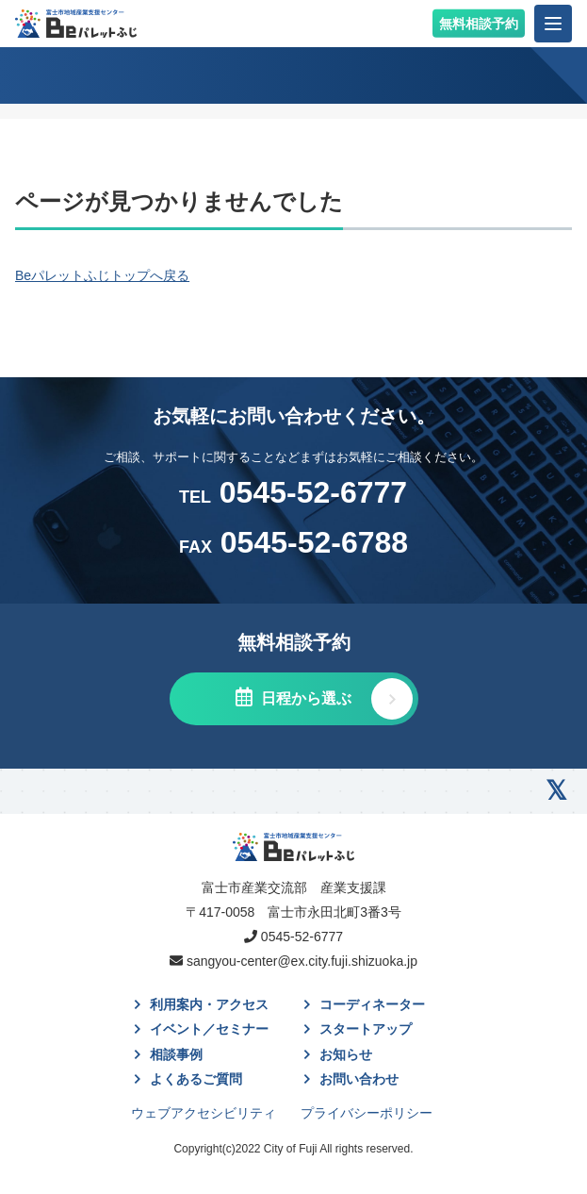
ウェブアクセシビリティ (203, 1112)
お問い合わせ (359, 1078)
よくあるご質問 (196, 1078)
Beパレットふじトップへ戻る (102, 275)
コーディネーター (372, 1004)
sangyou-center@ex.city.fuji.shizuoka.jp (302, 961)
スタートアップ (365, 1028)
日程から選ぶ (304, 698)
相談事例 (176, 1054)
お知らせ (345, 1054)
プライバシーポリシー (366, 1112)
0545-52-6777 (293, 492)
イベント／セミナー (209, 1028)
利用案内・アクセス (209, 1004)
